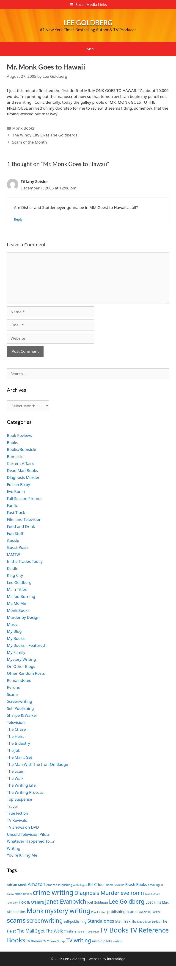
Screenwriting (19, 701)
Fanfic (12, 505)
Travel (12, 806)
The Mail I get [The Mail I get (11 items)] (31, 931)
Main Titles (17, 589)
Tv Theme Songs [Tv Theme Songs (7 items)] (55, 941)
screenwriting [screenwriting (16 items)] (45, 920)
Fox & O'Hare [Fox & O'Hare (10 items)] (31, 902)
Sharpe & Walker (22, 715)
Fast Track (16, 512)
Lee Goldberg (88, 22)
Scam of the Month (29, 142)
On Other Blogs (21, 666)
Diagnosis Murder (23, 477)
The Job (13, 750)
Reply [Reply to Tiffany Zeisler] (18, 219)
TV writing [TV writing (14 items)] (78, 940)
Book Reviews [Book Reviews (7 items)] (115, 885)
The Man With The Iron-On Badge (37, 764)
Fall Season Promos (24, 498)
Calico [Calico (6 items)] (10, 894)
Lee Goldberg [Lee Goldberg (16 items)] (126, 901)
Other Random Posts (26, 673)
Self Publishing (20, 708)
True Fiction (17, 813)
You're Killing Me (22, 855)
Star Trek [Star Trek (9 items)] (123, 921)
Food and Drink (21, 526)
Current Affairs (20, 463)
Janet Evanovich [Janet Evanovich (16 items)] (65, 901)
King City (15, 575)
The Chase (16, 729)
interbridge (116, 958)
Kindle (12, 568)
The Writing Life (21, 785)
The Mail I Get (19, 757)
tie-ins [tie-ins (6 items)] (80, 931)
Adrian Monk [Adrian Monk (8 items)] (17, 885)
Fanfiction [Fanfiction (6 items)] (12, 902)
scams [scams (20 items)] (16, 920)
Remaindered (19, 680)
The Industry (18, 743)
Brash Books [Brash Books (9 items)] (136, 884)
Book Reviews (19, 435)
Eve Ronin (16, 491)
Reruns (13, 687)
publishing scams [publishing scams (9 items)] (122, 911)
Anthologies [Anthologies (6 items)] (80, 885)
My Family (16, 652)
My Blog (14, 631)
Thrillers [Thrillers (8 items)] (70, 931)
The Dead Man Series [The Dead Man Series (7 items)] (146, 922)
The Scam (16, 771)
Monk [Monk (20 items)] (35, 910)
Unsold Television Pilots (28, 834)
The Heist (15, 736)
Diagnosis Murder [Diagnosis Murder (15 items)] (97, 893)
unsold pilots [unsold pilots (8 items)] (102, 941)
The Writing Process (25, 792)
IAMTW (13, 554)
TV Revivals (17, 820)
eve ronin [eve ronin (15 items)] (132, 893)
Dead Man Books (22, 470)
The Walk (15, 778)
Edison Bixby (18, 484)
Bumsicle (15, 456)
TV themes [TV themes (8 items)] (34, 941)
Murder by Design (23, 617)
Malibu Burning (21, 596)
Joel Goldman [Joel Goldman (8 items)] (97, 902)
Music (12, 624)
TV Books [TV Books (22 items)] (114, 930)
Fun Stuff (15, 533)
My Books (16, 638)
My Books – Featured (26, 645)
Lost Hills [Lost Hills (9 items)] (153, 902)
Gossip (13, 540)
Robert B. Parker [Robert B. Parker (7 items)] (149, 912)
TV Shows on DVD (23, 827)
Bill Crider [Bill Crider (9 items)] (96, 884)
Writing (13, 848)
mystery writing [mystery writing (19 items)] (67, 910)
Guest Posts (17, 547)
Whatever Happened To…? (31, 841)
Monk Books (23, 128)
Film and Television (24, 519)
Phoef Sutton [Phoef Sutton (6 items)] (98, 912)
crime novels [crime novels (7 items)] (23, 894)
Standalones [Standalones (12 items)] (100, 921)
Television (16, 722)
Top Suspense (19, 799)
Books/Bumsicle (21, 449)
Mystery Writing (21, 659)
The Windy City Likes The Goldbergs (44, 135)
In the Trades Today (25, 561)
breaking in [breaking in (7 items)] (155, 885)
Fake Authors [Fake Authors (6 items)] (152, 894)
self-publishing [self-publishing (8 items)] (75, 921)
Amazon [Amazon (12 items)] (36, 884)
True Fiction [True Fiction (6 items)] (92, 931)
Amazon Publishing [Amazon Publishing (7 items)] (59, 885)
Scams (13, 694)
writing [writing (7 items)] (117, 941)
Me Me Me (16, 603)
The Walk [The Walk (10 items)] (54, 931)
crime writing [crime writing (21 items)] (53, 892)
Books (12, 442)
